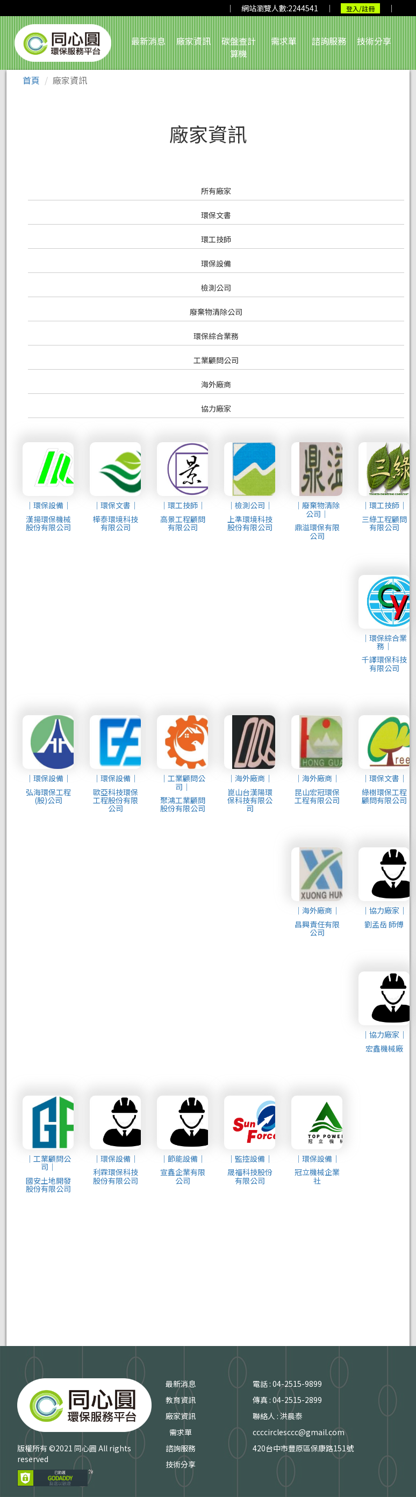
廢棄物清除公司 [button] (216, 311)
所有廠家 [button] (216, 190)
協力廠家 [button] (216, 408)
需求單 (284, 40)
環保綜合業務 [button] (216, 335)
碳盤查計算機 (238, 47)
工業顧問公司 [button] (216, 360)
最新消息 (148, 40)
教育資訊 (181, 1399)
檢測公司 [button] (216, 287)
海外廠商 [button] (216, 384)
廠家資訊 (193, 40)
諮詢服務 (329, 40)
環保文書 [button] (216, 215)
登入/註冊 (360, 8)
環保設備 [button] (216, 263)
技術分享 (374, 40)
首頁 (31, 80)
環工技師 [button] (216, 239)
